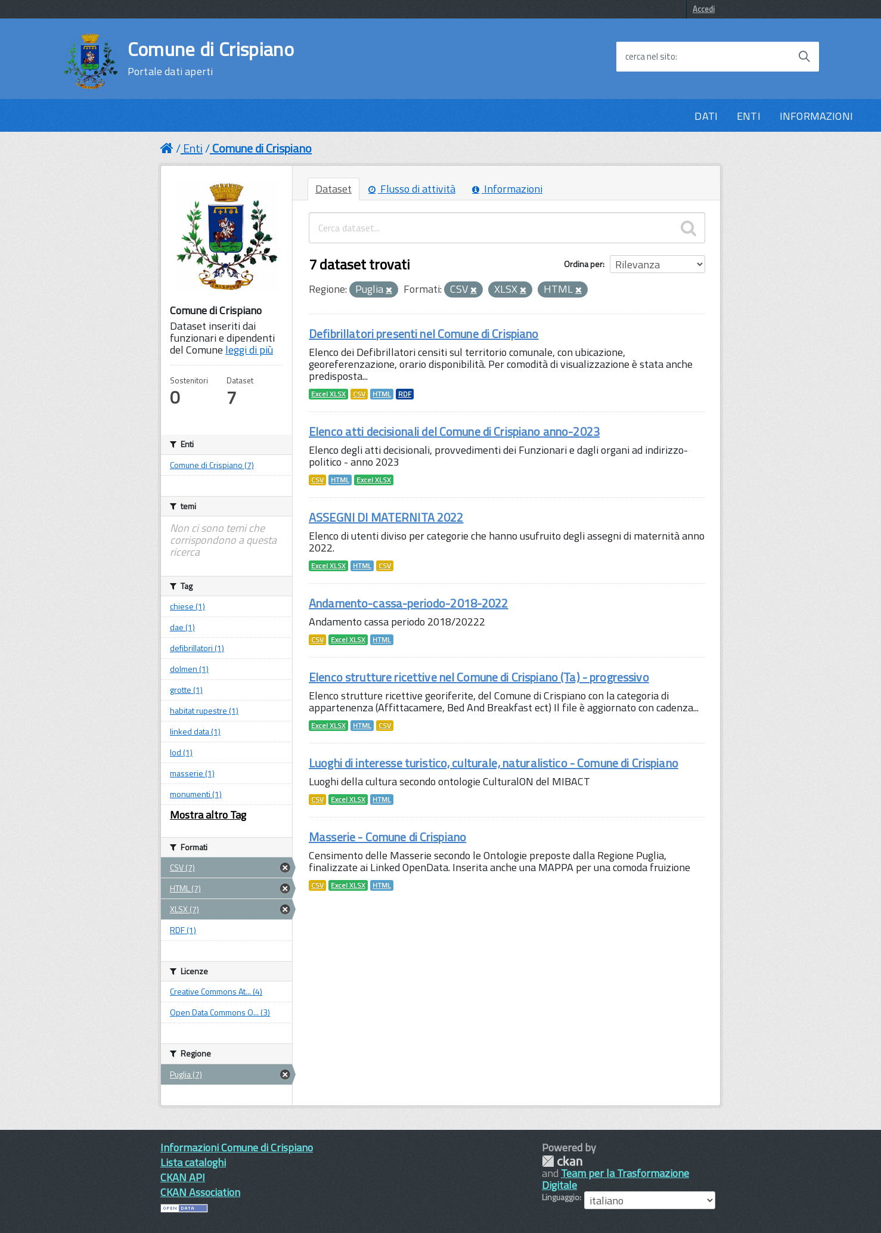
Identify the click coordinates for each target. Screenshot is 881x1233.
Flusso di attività (411, 189)
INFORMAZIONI (816, 116)
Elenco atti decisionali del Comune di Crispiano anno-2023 (454, 431)
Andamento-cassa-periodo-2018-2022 (408, 603)
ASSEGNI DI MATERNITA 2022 (386, 517)
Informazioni (507, 189)
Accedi (704, 9)
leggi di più (249, 350)
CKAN (562, 1161)
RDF (404, 394)
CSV (359, 394)
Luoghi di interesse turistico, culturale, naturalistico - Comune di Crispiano (493, 763)
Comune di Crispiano (211, 58)
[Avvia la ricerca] (804, 57)
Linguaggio (560, 1197)
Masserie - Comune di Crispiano (387, 837)
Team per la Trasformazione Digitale (615, 1179)
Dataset (333, 189)
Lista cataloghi (193, 1162)
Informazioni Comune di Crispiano (236, 1147)
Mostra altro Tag (208, 815)
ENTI (749, 116)
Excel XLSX (328, 394)
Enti (193, 148)
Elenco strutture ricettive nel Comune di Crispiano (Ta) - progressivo (479, 677)
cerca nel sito (650, 57)
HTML (382, 394)
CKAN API (182, 1177)
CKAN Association (200, 1192)
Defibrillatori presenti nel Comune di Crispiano (424, 333)
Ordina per (583, 264)
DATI (706, 116)
